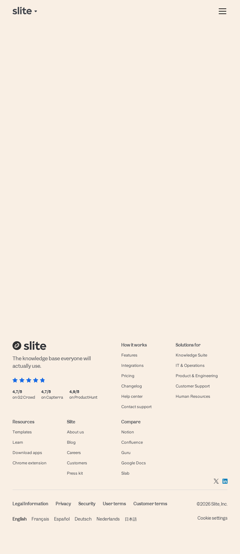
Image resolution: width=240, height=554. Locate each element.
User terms (114, 504)
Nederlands (108, 519)
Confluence (132, 442)
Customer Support (193, 386)
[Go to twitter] (216, 481)
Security (86, 504)
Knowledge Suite (191, 355)
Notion (127, 432)
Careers (74, 452)
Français (40, 519)
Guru (126, 452)
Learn (17, 442)
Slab (125, 473)
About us (75, 432)
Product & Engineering (197, 375)
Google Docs (133, 463)
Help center (131, 396)
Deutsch (83, 519)
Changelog (131, 386)
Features (129, 355)
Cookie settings (213, 518)
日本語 (131, 519)
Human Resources (193, 396)
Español (62, 519)
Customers (77, 463)
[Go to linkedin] (225, 481)
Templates (22, 432)
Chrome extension (29, 463)
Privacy (63, 504)
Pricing (127, 375)
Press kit (75, 473)
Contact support (136, 406)
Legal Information (30, 504)
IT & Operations (190, 365)
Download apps (27, 452)
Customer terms (150, 504)
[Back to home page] (25, 11)
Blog (71, 442)
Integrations (132, 365)
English (19, 519)
